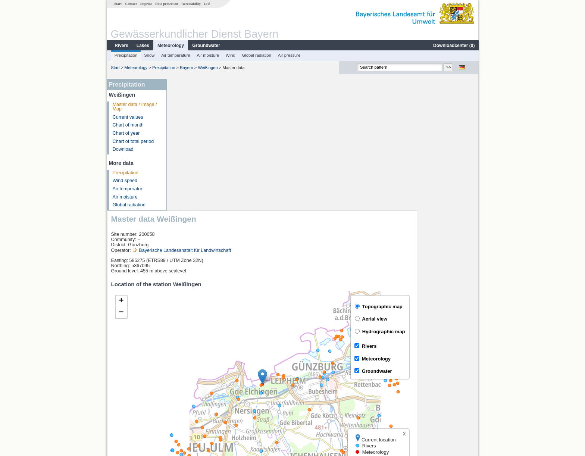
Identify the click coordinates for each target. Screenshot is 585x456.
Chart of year (126, 133)
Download (122, 149)
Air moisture (207, 55)
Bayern (186, 67)
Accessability (190, 4)
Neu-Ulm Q (189, 387)
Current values (127, 117)
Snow (149, 55)
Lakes (142, 45)
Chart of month (127, 125)
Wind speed (124, 180)
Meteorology (170, 45)
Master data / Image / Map (134, 107)
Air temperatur (127, 188)
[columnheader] (214, 362)
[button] (323, 245)
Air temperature (175, 55)
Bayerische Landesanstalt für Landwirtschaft (246, 119)
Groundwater (206, 45)
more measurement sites (208, 403)
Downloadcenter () (453, 45)
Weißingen (208, 67)
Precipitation (125, 55)
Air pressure (289, 55)
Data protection (166, 4)
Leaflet (455, 343)
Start (117, 4)
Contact (130, 4)
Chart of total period (133, 141)
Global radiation (256, 55)
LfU (207, 4)
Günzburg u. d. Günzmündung (209, 395)
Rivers (121, 45)
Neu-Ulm (186, 371)
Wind (230, 55)
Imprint (145, 4)
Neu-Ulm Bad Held (197, 379)
